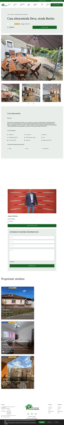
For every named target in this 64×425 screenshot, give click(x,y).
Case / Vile (50, 408)
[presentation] (28, 103)
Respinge (49, 422)
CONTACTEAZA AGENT (32, 225)
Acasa (9, 14)
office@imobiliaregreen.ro (6, 416)
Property (11, 14)
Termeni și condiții (32, 416)
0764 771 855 (9, 411)
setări (6, 423)
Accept (41, 422)
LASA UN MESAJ (56, 4)
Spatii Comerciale (51, 411)
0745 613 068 (9, 413)
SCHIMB (29, 5)
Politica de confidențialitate (32, 418)
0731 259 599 (9, 412)
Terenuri (49, 412)
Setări (56, 422)
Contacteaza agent (44, 27)
